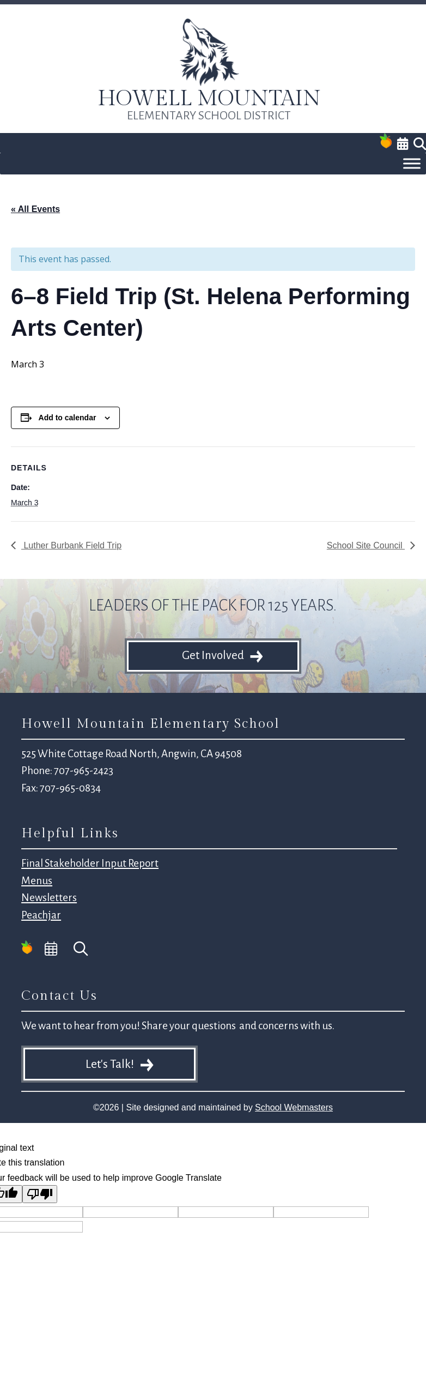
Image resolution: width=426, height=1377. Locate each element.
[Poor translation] (39, 1194)
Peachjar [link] (41, 915)
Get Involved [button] (213, 655)
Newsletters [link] (49, 897)
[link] (209, 83)
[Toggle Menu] (412, 164)
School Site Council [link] (366, 545)
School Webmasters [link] (294, 1107)
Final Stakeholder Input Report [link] (90, 863)
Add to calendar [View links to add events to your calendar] (67, 417)
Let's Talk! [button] (110, 1064)
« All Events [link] (35, 209)
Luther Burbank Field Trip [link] (71, 545)
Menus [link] (36, 880)
